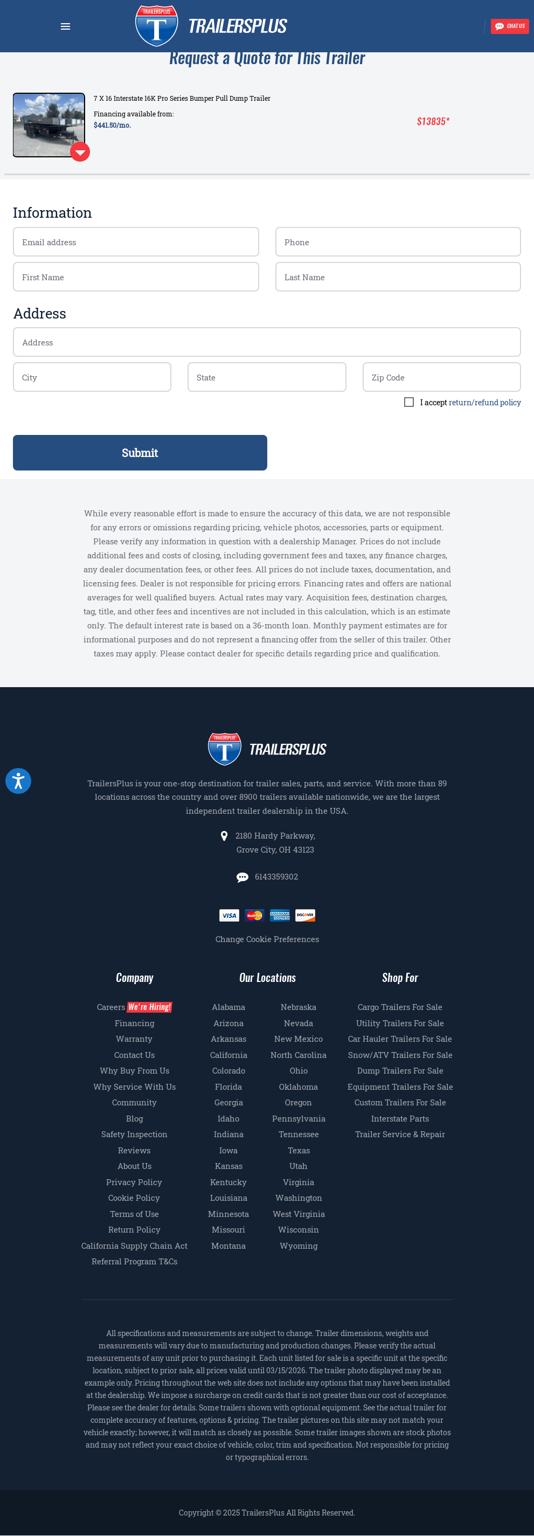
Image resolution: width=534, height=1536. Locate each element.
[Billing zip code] (92, 377)
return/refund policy (485, 402)
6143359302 (275, 876)
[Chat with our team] (510, 26)
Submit (140, 453)
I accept (470, 402)
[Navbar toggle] (65, 26)
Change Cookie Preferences (267, 938)
